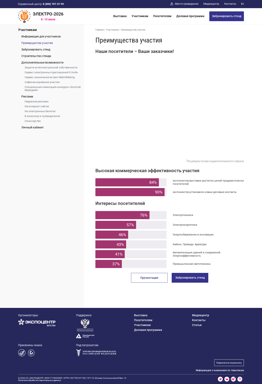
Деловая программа (190, 16)
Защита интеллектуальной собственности (51, 67)
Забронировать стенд (226, 16)
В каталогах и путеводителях (42, 116)
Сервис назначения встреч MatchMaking (50, 77)
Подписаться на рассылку (229, 363)
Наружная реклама (36, 101)
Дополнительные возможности (42, 62)
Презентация (149, 277)
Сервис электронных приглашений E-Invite (51, 72)
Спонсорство (33, 121)
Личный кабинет (32, 127)
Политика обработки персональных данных (39, 380)
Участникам (140, 16)
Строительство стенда (36, 56)
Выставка (120, 16)
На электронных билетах (40, 111)
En (242, 3)
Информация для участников (41, 36)
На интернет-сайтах (37, 106)
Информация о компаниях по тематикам (220, 370)
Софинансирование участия (42, 82)
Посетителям (162, 16)
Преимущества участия (37, 43)
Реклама (27, 96)
